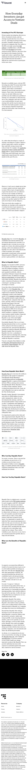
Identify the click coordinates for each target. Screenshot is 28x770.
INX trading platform (19, 501)
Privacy (3, 709)
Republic (21, 239)
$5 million (11, 49)
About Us (18, 706)
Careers (18, 709)
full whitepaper (6, 638)
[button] (25, 2)
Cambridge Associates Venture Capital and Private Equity (14, 149)
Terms (2, 706)
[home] (6, 3)
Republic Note (6, 239)
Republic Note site (9, 636)
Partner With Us (19, 712)
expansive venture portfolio (17, 296)
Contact (3, 712)
